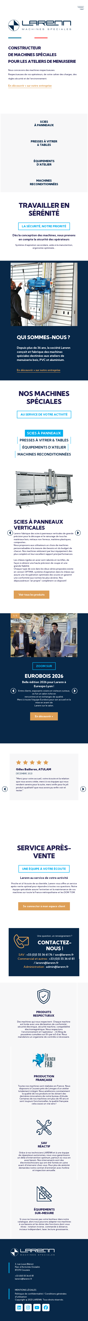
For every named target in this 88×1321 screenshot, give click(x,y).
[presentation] (8, 789)
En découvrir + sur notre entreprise (30, 85)
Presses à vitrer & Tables (44, 440)
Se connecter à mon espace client (44, 906)
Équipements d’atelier (44, 447)
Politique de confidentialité (29, 1293)
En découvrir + (44, 716)
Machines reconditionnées (44, 454)
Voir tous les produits (32, 594)
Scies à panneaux (44, 433)
